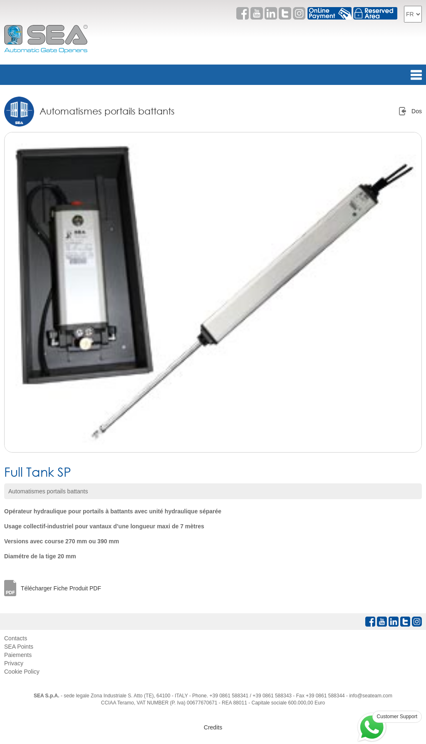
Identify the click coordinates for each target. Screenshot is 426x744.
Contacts (15, 638)
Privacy (13, 663)
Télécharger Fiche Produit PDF (61, 588)
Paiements (18, 655)
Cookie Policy (22, 671)
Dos (416, 111)
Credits (213, 727)
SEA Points (18, 646)
